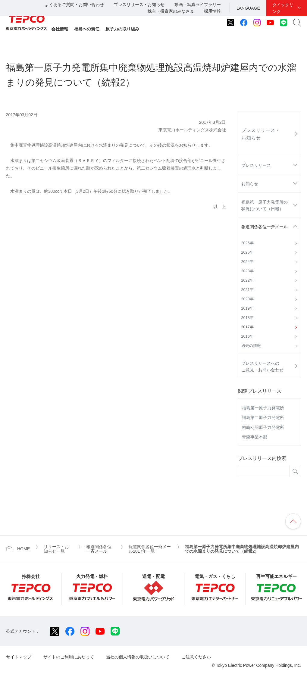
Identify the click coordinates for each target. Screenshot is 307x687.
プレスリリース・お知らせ (139, 4)
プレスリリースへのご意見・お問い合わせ (262, 366)
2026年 (247, 243)
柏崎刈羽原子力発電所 (263, 427)
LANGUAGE (248, 8)
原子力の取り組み (122, 29)
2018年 (247, 318)
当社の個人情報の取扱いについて (137, 656)
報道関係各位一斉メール (264, 226)
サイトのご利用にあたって (68, 656)
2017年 (247, 327)
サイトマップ (18, 656)
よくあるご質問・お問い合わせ (74, 4)
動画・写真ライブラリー (197, 4)
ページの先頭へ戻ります (293, 521)
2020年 (247, 299)
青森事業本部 (254, 437)
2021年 (247, 290)
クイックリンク (282, 8)
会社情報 (59, 29)
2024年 (247, 262)
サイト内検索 (297, 23)
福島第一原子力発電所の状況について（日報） (264, 205)
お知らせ (249, 183)
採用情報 (212, 11)
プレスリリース (256, 165)
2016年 (247, 336)
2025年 (247, 252)
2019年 (247, 308)
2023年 (247, 271)
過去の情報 (251, 346)
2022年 (247, 280)
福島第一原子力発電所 (263, 407)
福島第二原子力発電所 (263, 417)
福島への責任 (86, 29)
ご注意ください (196, 656)
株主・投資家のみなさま (171, 11)
